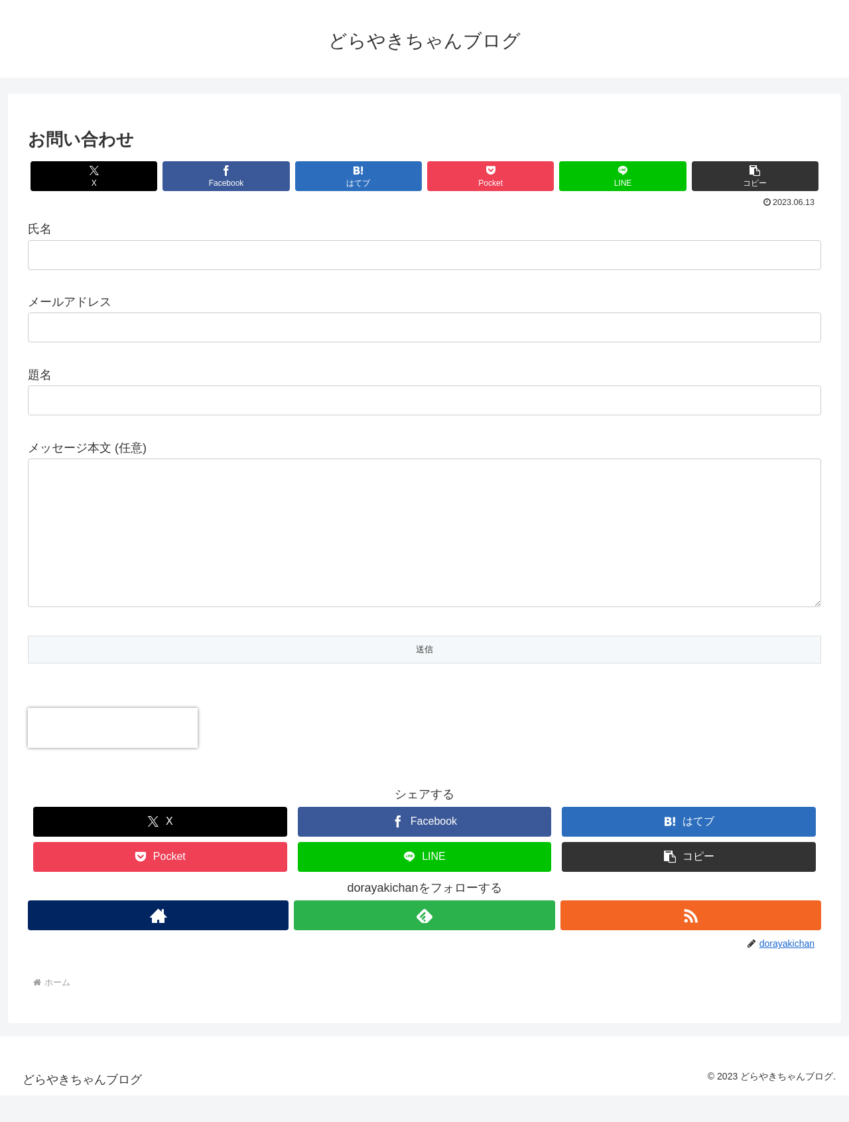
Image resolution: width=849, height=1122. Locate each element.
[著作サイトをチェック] (158, 942)
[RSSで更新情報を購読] (690, 942)
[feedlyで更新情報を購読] (424, 942)
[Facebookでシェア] (226, 176)
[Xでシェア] (94, 176)
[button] (755, 176)
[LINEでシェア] (622, 176)
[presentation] (113, 754)
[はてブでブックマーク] (358, 176)
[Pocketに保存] (490, 176)
